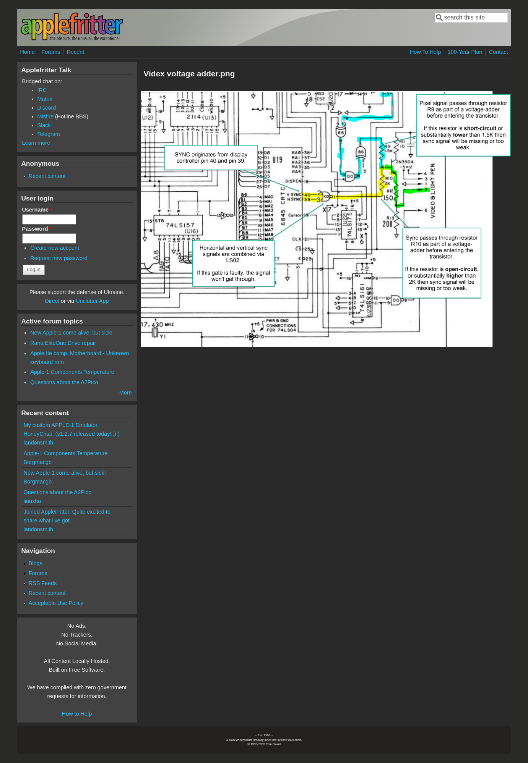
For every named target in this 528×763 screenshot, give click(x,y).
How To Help (425, 52)
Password (37, 229)
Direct (52, 301)
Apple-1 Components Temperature (72, 372)
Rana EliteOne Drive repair (63, 343)
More (125, 393)
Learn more (36, 143)
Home (27, 52)
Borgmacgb (38, 462)
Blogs (35, 563)
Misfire (45, 116)
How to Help (77, 714)
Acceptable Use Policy (56, 603)
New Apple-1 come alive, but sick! (71, 333)
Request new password (59, 258)
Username (37, 210)
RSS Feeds (43, 583)
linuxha (32, 501)
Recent (75, 52)
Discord (46, 108)
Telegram (48, 134)
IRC (42, 90)
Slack (44, 125)
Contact (498, 52)
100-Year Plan (465, 52)
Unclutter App (92, 301)
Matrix (44, 99)
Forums (50, 52)
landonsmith (39, 443)
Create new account (54, 248)
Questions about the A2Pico (64, 382)
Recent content (47, 176)
